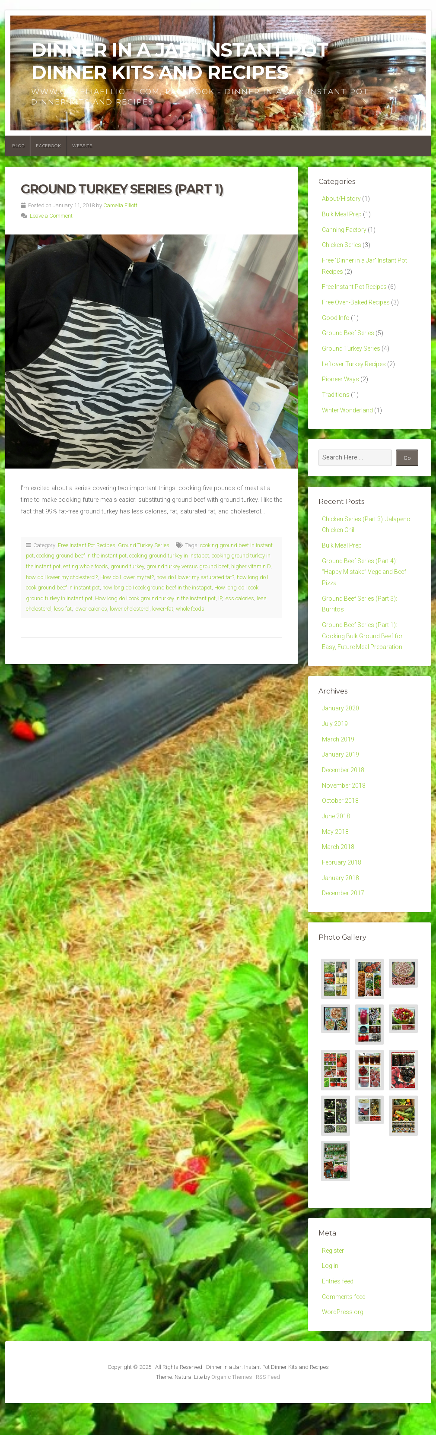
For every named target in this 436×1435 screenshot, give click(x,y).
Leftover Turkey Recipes (354, 372)
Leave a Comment (51, 215)
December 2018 (343, 792)
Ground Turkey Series (143, 545)
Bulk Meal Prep (342, 215)
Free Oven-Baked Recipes (356, 308)
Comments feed (344, 1328)
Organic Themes (231, 1409)
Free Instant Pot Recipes (86, 545)
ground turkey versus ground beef (187, 566)
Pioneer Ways (341, 389)
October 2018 (341, 824)
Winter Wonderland (348, 420)
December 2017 (343, 921)
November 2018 (344, 808)
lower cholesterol (130, 608)
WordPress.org (343, 1344)
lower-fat (162, 608)
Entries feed (338, 1311)
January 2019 (341, 776)
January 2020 (341, 728)
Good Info (336, 324)
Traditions (336, 405)
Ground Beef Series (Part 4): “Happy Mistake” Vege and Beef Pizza (365, 586)
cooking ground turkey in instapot (169, 555)
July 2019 (335, 744)
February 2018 (342, 889)
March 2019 (338, 760)
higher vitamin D (251, 566)
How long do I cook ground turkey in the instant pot (155, 598)
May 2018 (335, 857)
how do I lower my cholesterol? (62, 577)
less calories (239, 598)
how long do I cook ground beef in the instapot (157, 587)
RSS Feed (268, 1409)
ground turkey (127, 566)
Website (82, 145)
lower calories (90, 608)
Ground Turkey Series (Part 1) (122, 188)
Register (333, 1279)
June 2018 (336, 841)
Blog (18, 145)
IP (220, 598)
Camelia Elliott (120, 205)
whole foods (190, 608)
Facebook (48, 145)
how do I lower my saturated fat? (195, 577)
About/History (341, 199)
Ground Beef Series (348, 340)
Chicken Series (342, 247)
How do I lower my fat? (127, 577)
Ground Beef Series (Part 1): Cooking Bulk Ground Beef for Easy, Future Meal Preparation (363, 654)
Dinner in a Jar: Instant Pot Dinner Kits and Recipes (179, 61)
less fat (63, 608)
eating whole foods (85, 566)
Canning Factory (344, 231)
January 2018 (341, 905)
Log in (330, 1295)
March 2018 (338, 873)
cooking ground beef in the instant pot (81, 555)
